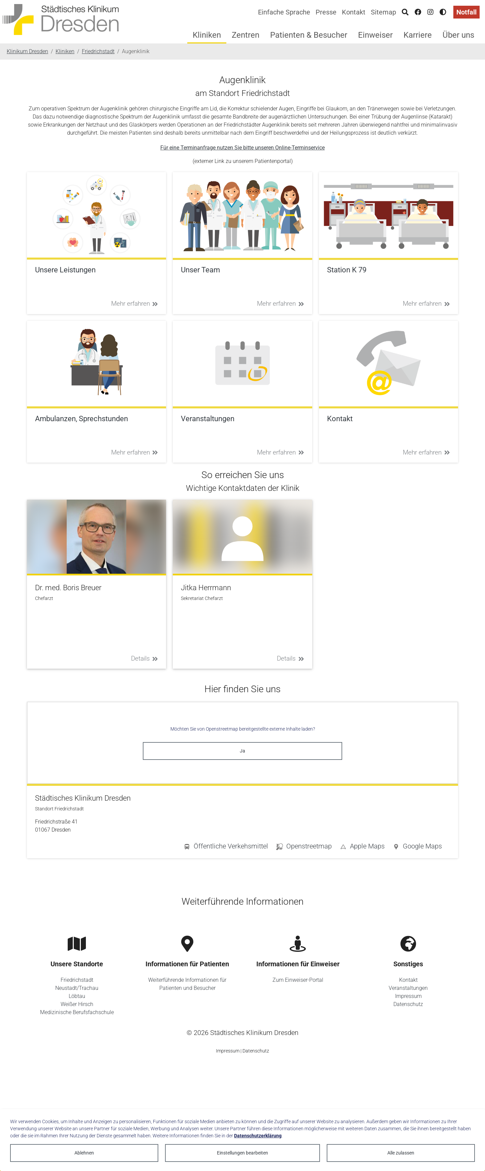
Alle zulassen (400, 1153)
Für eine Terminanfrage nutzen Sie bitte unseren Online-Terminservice (242, 147)
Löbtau (77, 996)
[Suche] (405, 12)
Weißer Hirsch (77, 1004)
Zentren (245, 35)
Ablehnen (84, 1153)
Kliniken (207, 35)
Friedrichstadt (77, 980)
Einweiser (375, 35)
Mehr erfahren (134, 303)
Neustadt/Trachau (76, 988)
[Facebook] (418, 12)
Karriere (417, 35)
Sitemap (383, 12)
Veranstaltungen (408, 988)
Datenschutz (408, 1004)
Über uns (458, 35)
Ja (242, 751)
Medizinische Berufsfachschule (77, 1012)
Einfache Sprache (284, 12)
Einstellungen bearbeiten (242, 1153)
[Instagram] (430, 12)
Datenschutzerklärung (258, 1135)
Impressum (408, 996)
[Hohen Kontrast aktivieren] (443, 12)
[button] (417, 847)
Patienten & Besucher (308, 35)
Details (144, 658)
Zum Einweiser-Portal (297, 980)
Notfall (466, 12)
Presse (326, 12)
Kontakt (353, 12)
